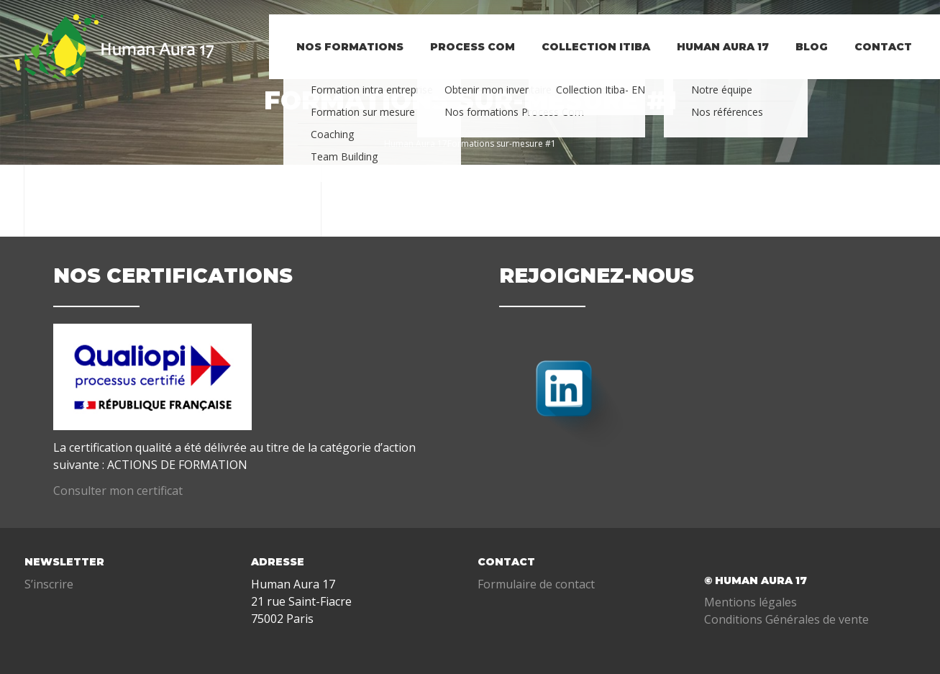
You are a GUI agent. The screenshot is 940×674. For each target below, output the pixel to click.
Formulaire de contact (536, 584)
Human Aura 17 (718, 68)
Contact (882, 68)
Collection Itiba (588, 68)
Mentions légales (750, 602)
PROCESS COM (463, 68)
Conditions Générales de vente (786, 619)
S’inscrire (48, 584)
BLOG (809, 68)
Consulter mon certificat (118, 490)
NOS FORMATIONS (338, 68)
